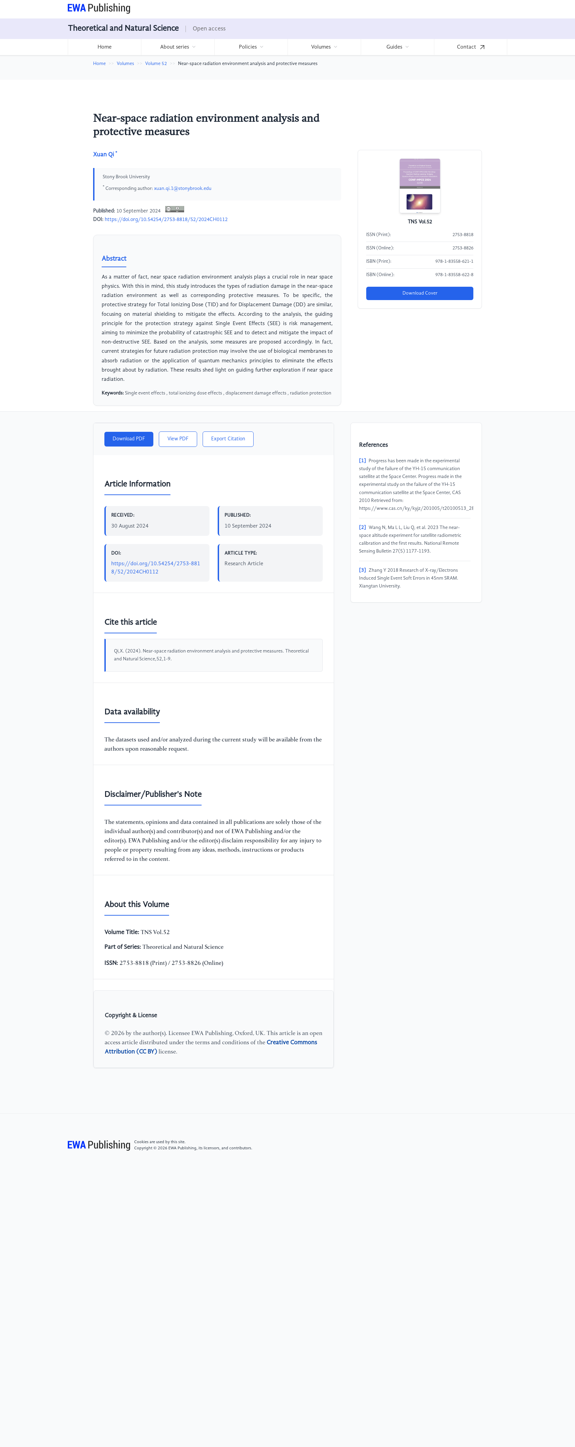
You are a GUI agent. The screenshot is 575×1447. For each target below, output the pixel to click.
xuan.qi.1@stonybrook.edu (183, 188)
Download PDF (129, 439)
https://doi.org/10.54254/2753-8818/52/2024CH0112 (166, 219)
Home (105, 47)
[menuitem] (104, 47)
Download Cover (419, 293)
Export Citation (228, 439)
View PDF (178, 439)
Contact (470, 47)
